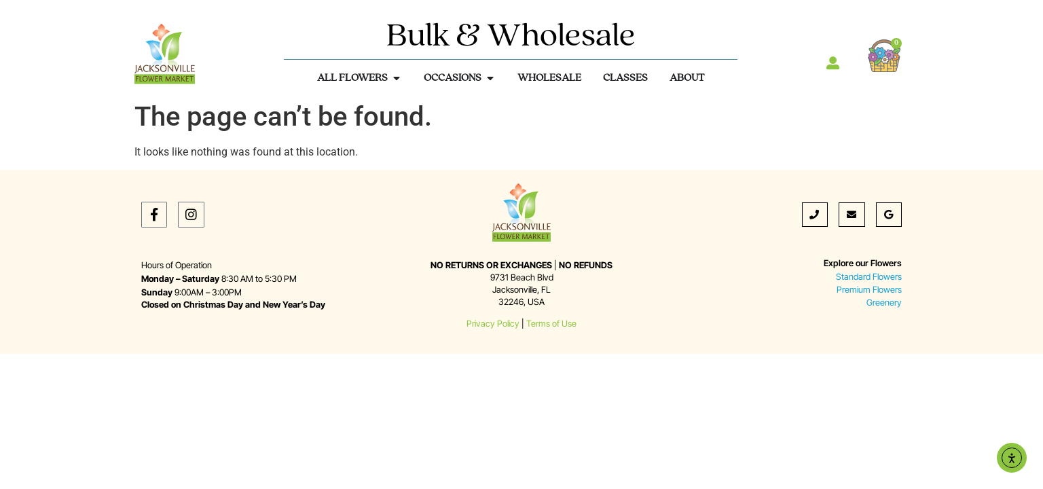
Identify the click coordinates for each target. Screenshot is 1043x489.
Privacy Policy (492, 324)
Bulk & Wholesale (511, 37)
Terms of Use (551, 324)
